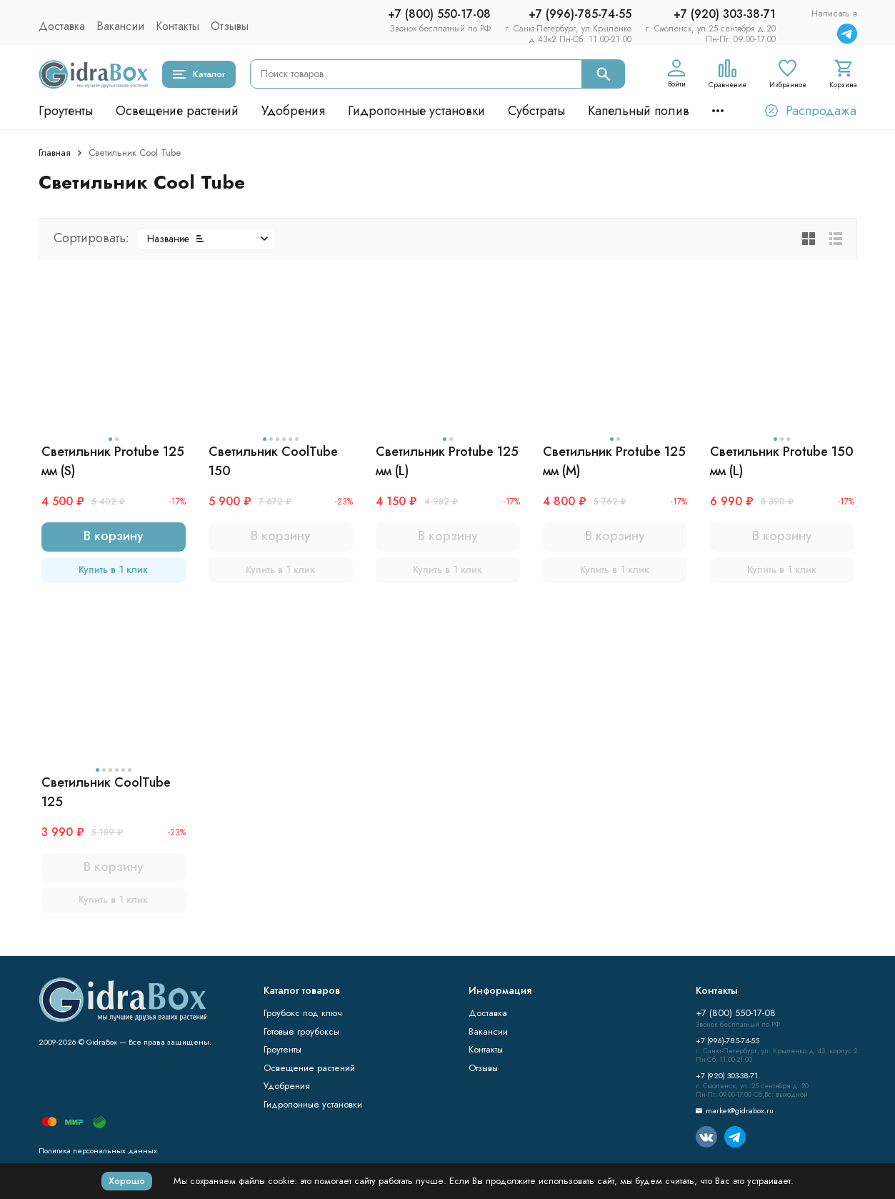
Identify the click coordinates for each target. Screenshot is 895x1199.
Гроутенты (66, 111)
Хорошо (127, 1181)
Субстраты (536, 111)
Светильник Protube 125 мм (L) (447, 461)
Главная (55, 152)
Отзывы (230, 26)
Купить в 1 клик (113, 569)
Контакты (177, 26)
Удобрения (293, 111)
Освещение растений (177, 111)
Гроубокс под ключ (303, 1013)
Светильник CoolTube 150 (273, 461)
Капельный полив (638, 111)
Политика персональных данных (98, 1150)
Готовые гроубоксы (301, 1031)
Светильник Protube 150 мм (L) (782, 461)
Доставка (62, 26)
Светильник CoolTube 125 (106, 792)
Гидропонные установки (416, 111)
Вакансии (120, 26)
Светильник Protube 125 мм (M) (614, 461)
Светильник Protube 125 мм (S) (112, 461)
